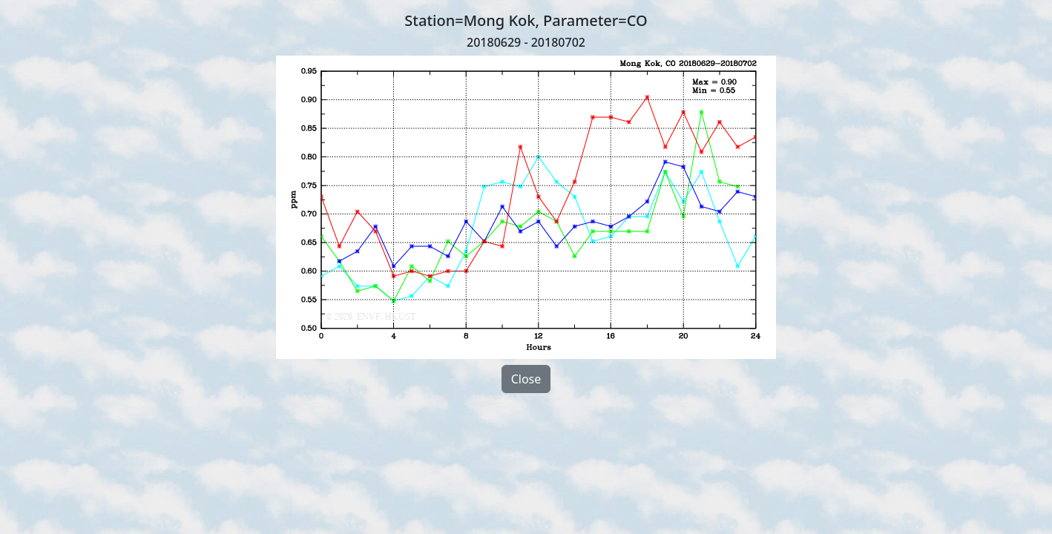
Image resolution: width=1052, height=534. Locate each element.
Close (526, 379)
